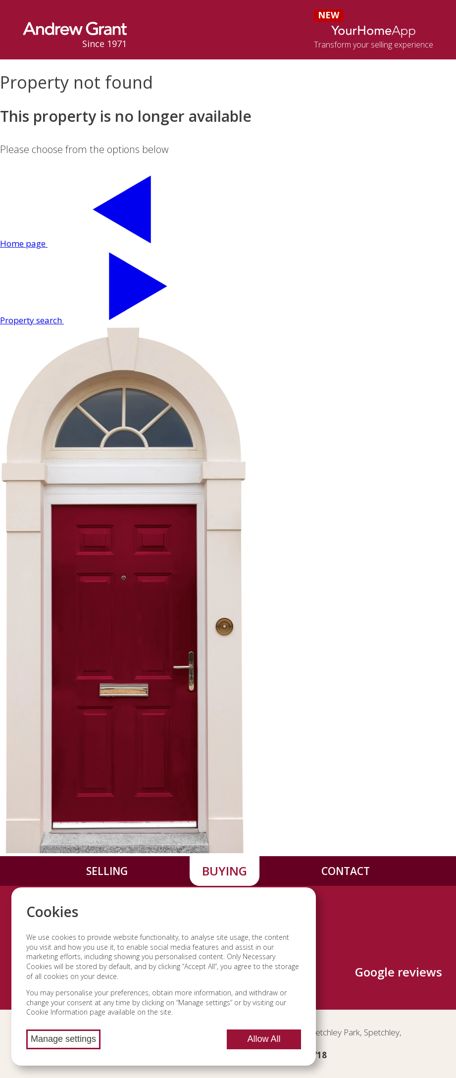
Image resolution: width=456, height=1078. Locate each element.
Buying (224, 871)
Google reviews (398, 972)
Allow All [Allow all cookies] (264, 1039)
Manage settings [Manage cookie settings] (63, 1039)
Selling (107, 871)
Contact (345, 871)
